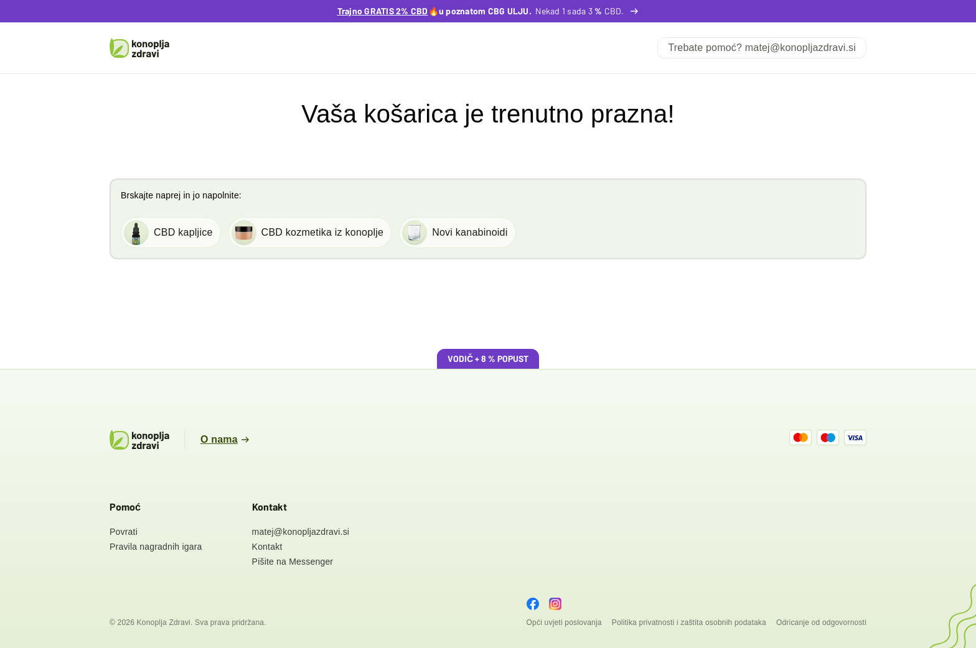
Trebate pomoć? (762, 47)
